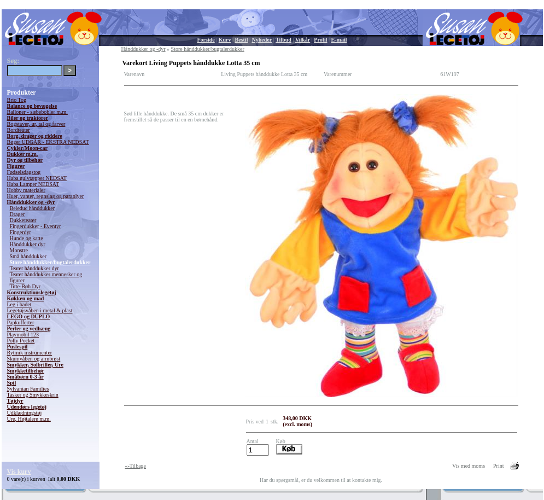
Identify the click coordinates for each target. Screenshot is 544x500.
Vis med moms (468, 466)
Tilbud (283, 40)
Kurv (225, 40)
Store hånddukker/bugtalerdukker (50, 262)
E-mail (339, 40)
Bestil (241, 40)
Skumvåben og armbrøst (34, 359)
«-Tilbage (136, 466)
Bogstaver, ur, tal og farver (36, 124)
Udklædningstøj (24, 413)
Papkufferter (20, 322)
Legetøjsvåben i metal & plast (40, 310)
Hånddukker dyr (27, 244)
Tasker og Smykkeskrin (33, 395)
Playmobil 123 (23, 335)
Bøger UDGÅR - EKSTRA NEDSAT (48, 142)
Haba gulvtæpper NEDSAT (37, 178)
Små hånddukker (28, 256)
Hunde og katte (26, 238)
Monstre (19, 250)
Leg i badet (19, 304)
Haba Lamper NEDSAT (33, 184)
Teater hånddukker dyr (34, 268)
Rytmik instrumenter (29, 353)
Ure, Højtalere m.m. (29, 419)
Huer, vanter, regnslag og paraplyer (45, 196)
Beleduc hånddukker (32, 208)
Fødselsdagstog (24, 172)
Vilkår (302, 40)
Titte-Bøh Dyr (25, 286)
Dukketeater (23, 220)
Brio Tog (17, 100)
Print (498, 466)
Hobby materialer (26, 190)
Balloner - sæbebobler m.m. (37, 112)
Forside (206, 40)
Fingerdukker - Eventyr (35, 226)
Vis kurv (19, 471)
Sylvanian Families (28, 389)
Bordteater (18, 130)
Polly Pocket (21, 341)
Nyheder (261, 40)
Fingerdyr (20, 232)
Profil (320, 40)
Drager (17, 214)
